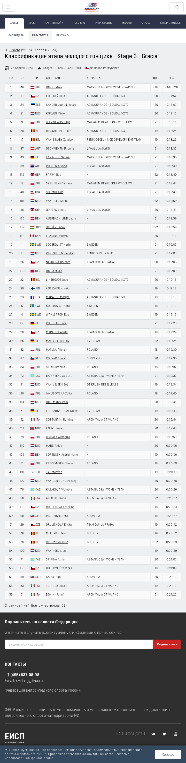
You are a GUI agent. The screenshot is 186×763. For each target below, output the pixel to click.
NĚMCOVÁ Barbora (58, 262)
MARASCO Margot (58, 297)
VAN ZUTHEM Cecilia (59, 253)
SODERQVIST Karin (58, 244)
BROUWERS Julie (57, 542)
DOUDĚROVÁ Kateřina (60, 507)
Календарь (16, 35)
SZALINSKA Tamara (59, 183)
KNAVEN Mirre (55, 113)
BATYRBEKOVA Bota (59, 376)
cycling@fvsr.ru (29, 681)
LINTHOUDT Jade (57, 280)
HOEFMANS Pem (57, 402)
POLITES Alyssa (56, 166)
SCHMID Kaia (54, 192)
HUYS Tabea (54, 87)
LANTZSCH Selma (58, 157)
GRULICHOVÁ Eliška (59, 524)
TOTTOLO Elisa (55, 586)
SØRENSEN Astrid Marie (62, 454)
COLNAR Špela (55, 358)
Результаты (40, 35)
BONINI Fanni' (55, 594)
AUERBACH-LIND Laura (61, 218)
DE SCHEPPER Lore (58, 131)
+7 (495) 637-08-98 (22, 675)
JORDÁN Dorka (55, 227)
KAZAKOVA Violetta (59, 489)
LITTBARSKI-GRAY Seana (62, 411)
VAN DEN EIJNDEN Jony (61, 481)
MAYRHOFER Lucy (57, 341)
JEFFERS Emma (56, 210)
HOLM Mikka (54, 271)
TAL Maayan (54, 472)
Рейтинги (63, 35)
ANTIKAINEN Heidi (58, 288)
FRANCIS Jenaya (57, 236)
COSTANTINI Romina (59, 419)
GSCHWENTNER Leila (60, 148)
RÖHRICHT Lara (56, 323)
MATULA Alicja (55, 349)
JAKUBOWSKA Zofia (59, 393)
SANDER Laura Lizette (61, 105)
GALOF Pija (53, 577)
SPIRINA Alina (55, 559)
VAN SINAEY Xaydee (59, 139)
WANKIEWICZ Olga (58, 122)
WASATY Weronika (58, 437)
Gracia (14, 50)
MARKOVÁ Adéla (57, 332)
